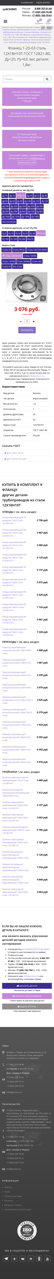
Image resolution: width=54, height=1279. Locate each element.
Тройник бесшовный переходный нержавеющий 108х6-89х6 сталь (16, 792)
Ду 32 (36, 195)
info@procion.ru (37, 158)
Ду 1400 (25, 216)
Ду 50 (4, 201)
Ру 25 (25, 233)
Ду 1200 (15, 216)
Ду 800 (39, 211)
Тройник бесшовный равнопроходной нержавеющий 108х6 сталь (15, 867)
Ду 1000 (6, 216)
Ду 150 (44, 201)
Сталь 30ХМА (23, 261)
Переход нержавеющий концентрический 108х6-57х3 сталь (16, 662)
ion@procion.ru (13, 1169)
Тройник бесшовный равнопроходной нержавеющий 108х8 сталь (15, 879)
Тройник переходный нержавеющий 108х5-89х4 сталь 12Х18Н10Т (15, 892)
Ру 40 (32, 233)
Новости (8, 1187)
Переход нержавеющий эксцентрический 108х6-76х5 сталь (16, 762)
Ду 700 (31, 211)
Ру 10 (10, 233)
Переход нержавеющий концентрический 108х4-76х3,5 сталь (17, 700)
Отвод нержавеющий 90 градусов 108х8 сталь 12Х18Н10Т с (14, 582)
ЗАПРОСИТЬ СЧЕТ (27, 162)
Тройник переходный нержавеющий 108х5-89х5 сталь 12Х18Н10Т (15, 817)
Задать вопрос (43, 2)
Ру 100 (5, 239)
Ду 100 (27, 201)
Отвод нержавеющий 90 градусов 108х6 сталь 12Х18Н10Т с (14, 619)
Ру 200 (22, 239)
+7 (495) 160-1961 (25, 1141)
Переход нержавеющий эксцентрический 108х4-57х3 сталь (16, 737)
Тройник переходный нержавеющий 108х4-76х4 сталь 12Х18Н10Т (15, 842)
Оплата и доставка (13, 1196)
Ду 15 (12, 195)
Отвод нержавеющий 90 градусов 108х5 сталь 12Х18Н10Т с (14, 570)
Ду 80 (19, 201)
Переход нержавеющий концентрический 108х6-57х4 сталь (16, 724)
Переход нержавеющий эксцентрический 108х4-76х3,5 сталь (17, 712)
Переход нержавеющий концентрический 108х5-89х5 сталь (16, 650)
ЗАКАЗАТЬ (27, 330)
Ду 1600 (35, 216)
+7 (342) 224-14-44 (42, 12)
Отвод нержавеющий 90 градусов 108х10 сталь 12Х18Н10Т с (14, 607)
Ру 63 (42, 233)
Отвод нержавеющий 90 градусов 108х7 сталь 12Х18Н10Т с (14, 632)
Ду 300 (22, 206)
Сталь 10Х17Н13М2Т (37, 249)
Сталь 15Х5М (8, 261)
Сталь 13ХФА (30, 255)
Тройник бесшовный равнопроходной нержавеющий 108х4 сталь (15, 854)
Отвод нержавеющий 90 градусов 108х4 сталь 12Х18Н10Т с (14, 557)
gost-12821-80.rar (13, 452)
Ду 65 (12, 201)
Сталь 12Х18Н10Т (13, 255)
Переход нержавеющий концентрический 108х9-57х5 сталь (16, 675)
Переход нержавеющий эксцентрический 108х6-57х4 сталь (16, 749)
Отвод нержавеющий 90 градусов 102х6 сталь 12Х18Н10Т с (14, 532)
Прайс (7, 1191)
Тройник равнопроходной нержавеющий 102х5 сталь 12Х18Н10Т (15, 780)
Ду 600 (22, 211)
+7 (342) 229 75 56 (15, 1077)
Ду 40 (44, 195)
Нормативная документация (17, 1209)
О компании (27, 2)
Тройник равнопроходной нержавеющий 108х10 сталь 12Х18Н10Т (16, 830)
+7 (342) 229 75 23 (15, 1086)
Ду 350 (31, 206)
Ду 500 (14, 211)
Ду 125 (36, 201)
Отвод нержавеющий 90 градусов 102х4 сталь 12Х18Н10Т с (14, 545)
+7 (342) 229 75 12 (15, 1081)
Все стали (17, 266)
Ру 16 (18, 233)
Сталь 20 (6, 249)
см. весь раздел (26, 512)
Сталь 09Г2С (19, 249)
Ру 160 (14, 239)
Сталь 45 (6, 266)
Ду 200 (5, 206)
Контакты (8, 1200)
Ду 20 (22, 195)
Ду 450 (5, 211)
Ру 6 (4, 233)
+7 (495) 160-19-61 (42, 15)
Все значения (9, 221)
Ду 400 (39, 206)
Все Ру (30, 239)
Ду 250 (14, 206)
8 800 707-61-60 (43, 8)
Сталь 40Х (37, 261)
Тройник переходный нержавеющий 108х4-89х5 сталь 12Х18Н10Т (15, 805)
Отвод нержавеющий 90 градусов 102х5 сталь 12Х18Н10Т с (14, 520)
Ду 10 (4, 195)
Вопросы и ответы (13, 1205)
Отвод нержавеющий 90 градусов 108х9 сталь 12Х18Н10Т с (14, 594)
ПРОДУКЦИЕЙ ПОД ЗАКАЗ (36, 949)
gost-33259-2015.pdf (15, 458)
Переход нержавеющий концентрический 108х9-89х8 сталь (16, 687)
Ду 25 (29, 195)
